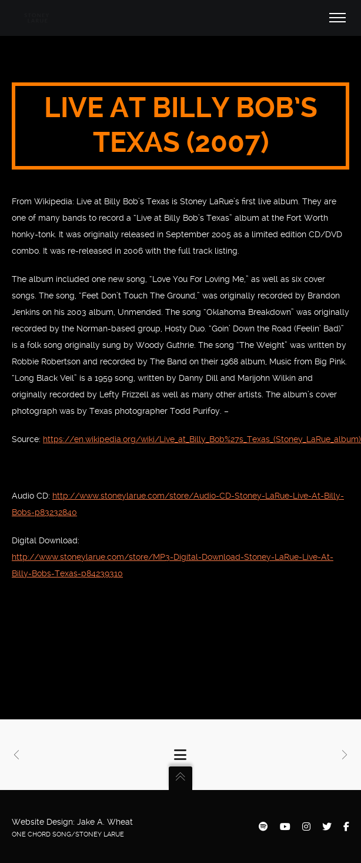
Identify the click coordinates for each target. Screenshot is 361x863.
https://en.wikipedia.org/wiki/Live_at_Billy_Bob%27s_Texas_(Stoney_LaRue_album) (202, 439)
